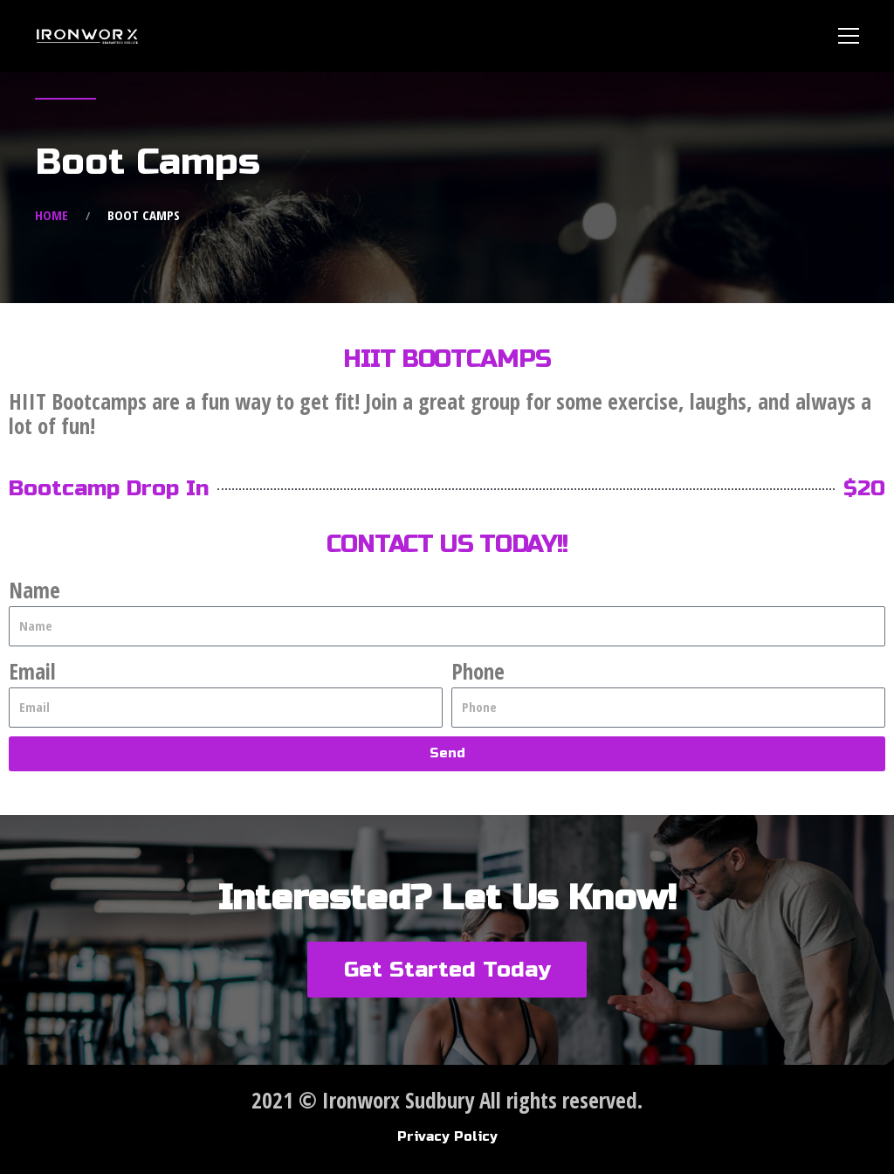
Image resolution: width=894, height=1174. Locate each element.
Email (32, 671)
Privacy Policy (447, 1136)
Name (34, 589)
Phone (478, 671)
